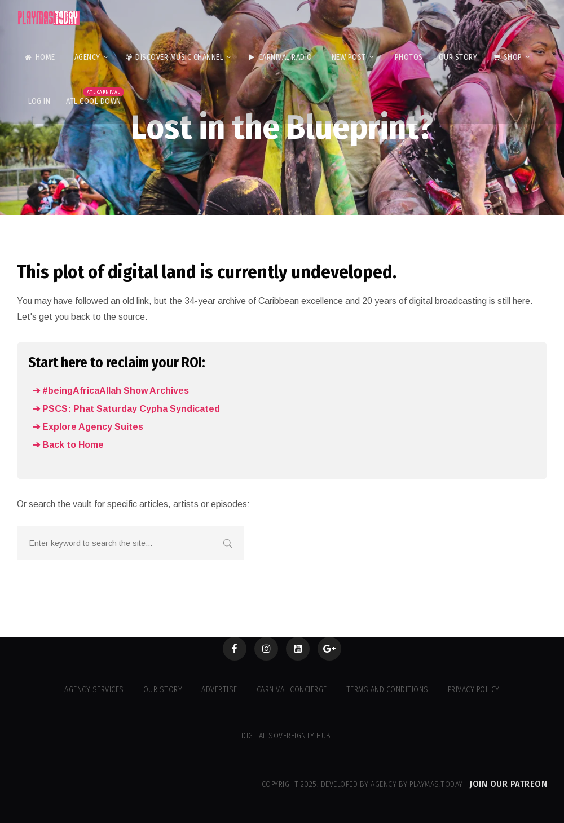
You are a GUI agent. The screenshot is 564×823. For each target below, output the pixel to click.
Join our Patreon (508, 783)
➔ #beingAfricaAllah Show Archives (111, 390)
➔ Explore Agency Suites (88, 427)
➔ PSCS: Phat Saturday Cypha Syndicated (126, 408)
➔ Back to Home (68, 445)
